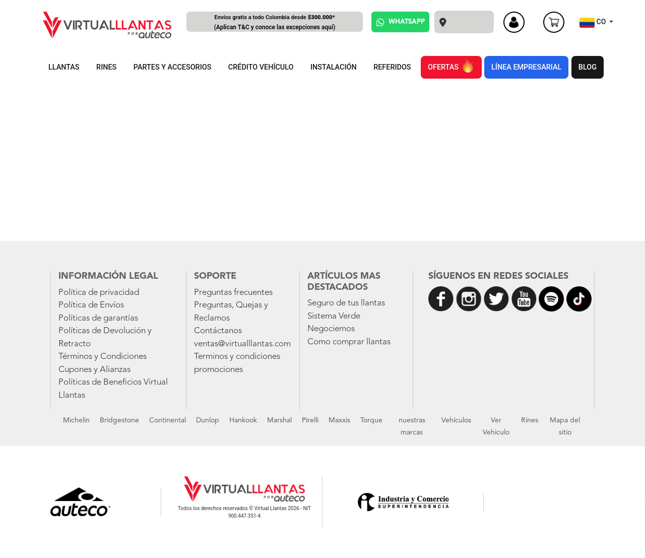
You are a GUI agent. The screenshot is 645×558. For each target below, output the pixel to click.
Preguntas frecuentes (233, 292)
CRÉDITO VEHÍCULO (261, 67)
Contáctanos (218, 331)
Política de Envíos (91, 305)
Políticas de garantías (98, 318)
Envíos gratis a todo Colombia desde (274, 23)
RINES (106, 67)
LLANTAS (64, 67)
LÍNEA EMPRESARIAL (526, 67)
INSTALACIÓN (333, 67)
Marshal (279, 420)
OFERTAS (451, 65)
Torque (371, 420)
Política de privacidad (98, 292)
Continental (167, 420)
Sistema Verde (333, 316)
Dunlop (207, 420)
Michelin (76, 420)
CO (593, 23)
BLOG (587, 67)
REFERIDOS (392, 67)
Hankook (243, 420)
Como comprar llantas (349, 342)
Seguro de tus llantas (346, 303)
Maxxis (339, 420)
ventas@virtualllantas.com (242, 344)
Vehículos (456, 420)
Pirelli (310, 420)
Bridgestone (119, 420)
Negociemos (331, 329)
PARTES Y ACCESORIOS (173, 67)
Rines (529, 420)
